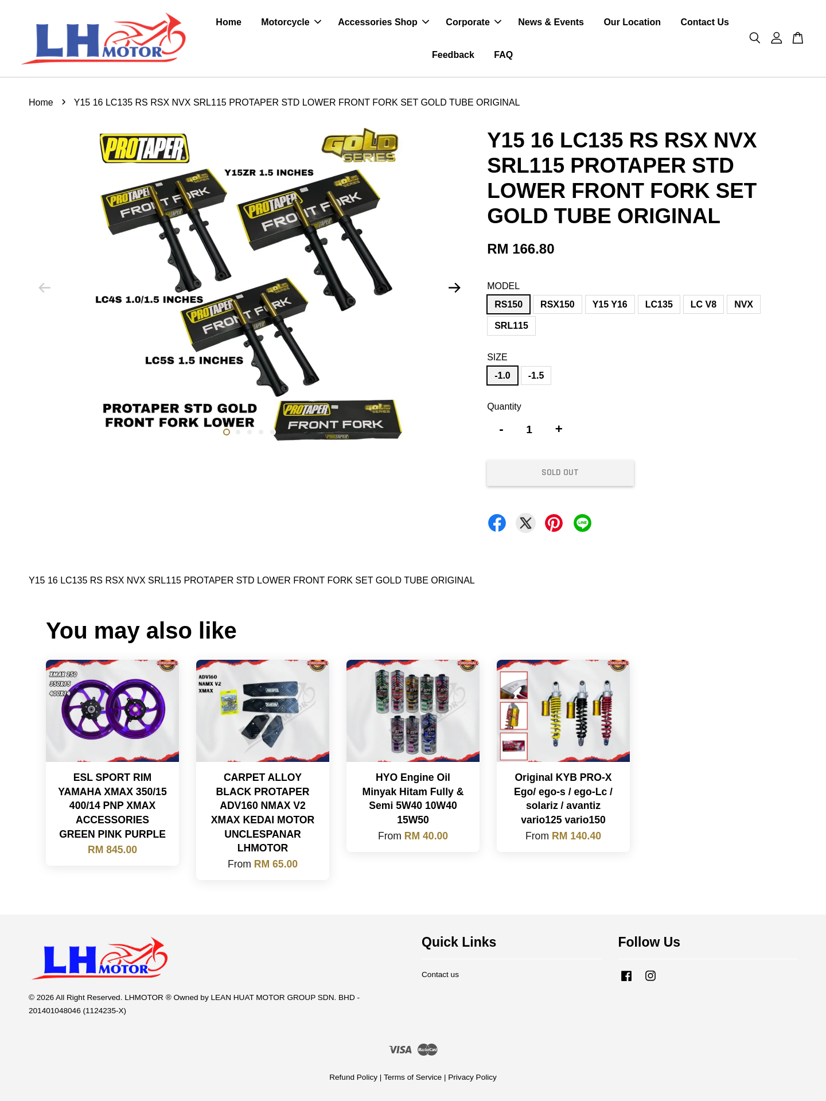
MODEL (503, 286)
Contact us (440, 974)
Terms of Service (413, 1077)
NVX (743, 304)
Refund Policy (353, 1077)
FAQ (503, 55)
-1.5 (536, 375)
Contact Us (704, 22)
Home (228, 22)
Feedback (453, 55)
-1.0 (502, 375)
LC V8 (703, 304)
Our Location (632, 22)
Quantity (504, 406)
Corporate (473, 22)
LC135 (659, 304)
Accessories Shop (383, 22)
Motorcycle (291, 22)
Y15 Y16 (610, 304)
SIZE (497, 357)
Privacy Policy (472, 1077)
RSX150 (557, 304)
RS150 (508, 304)
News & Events (551, 22)
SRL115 (511, 325)
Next (454, 288)
